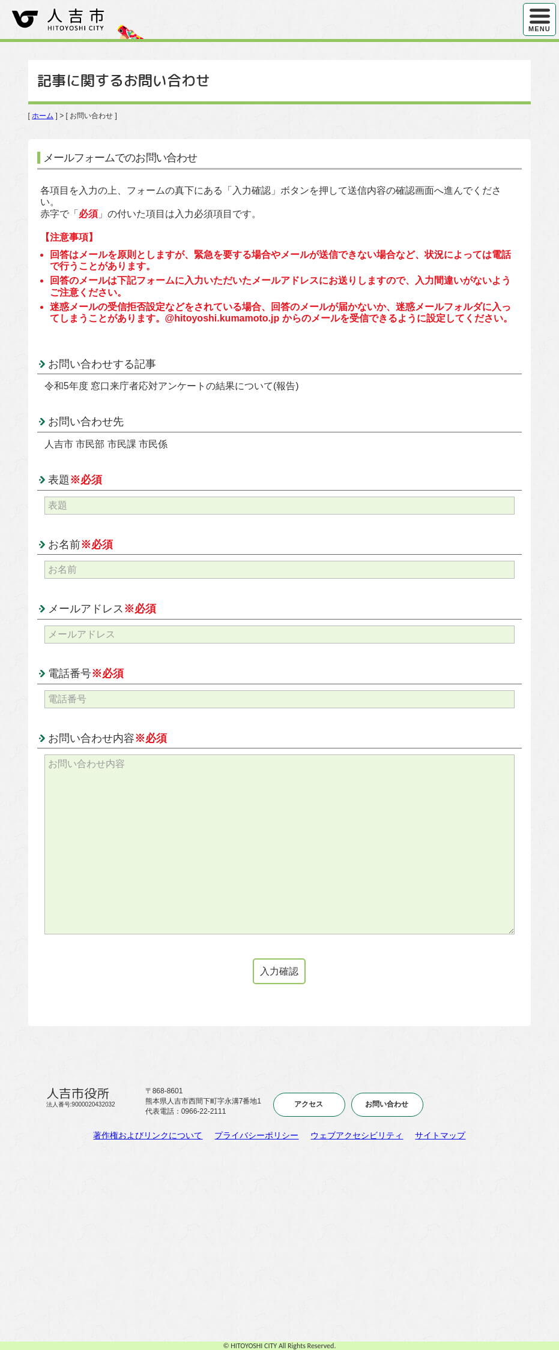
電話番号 (86, 673)
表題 (75, 480)
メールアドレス (102, 609)
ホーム (42, 116)
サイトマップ (440, 1135)
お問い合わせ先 (86, 422)
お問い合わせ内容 (107, 738)
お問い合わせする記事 (102, 364)
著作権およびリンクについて (147, 1135)
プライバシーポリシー (256, 1135)
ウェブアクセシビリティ (356, 1135)
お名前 (80, 545)
